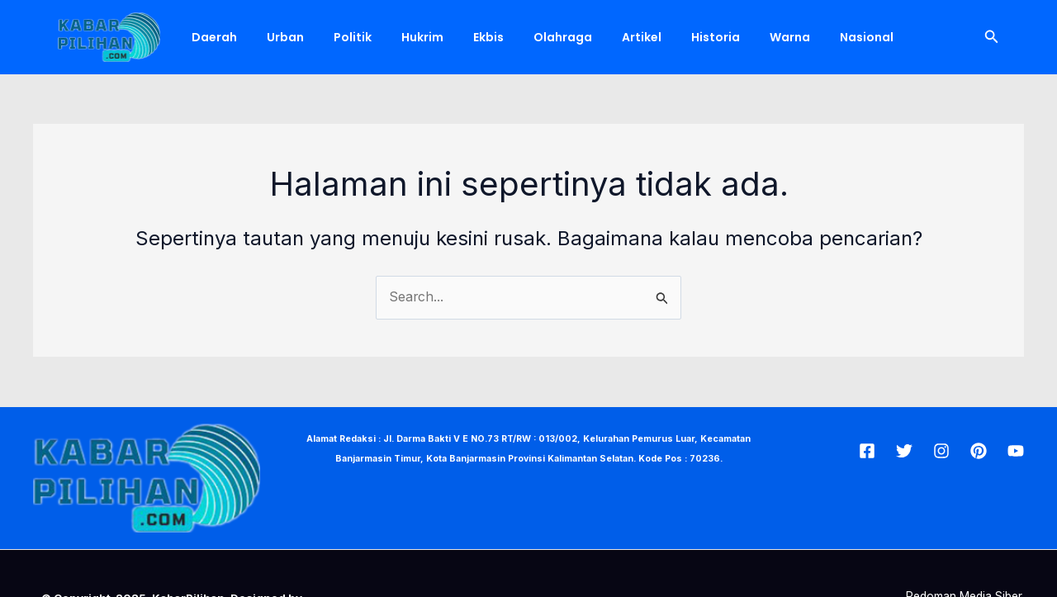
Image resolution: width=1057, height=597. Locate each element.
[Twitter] (904, 450)
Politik (336, 37)
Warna (733, 37)
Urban (275, 37)
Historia (666, 37)
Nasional (804, 37)
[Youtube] (1015, 450)
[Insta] (941, 450)
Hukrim (399, 37)
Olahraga (526, 37)
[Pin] (978, 450)
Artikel (599, 37)
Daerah (211, 37)
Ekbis (458, 37)
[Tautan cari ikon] (991, 36)
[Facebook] (867, 450)
